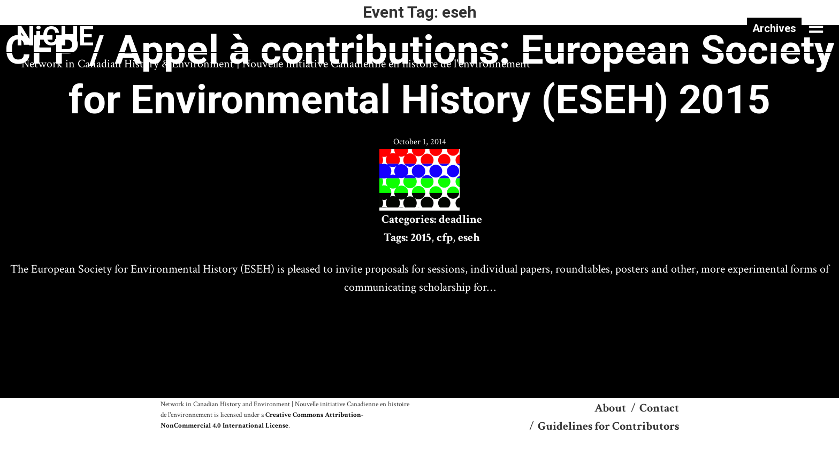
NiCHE (55, 36)
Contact (659, 408)
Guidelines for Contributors (608, 426)
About (610, 408)
